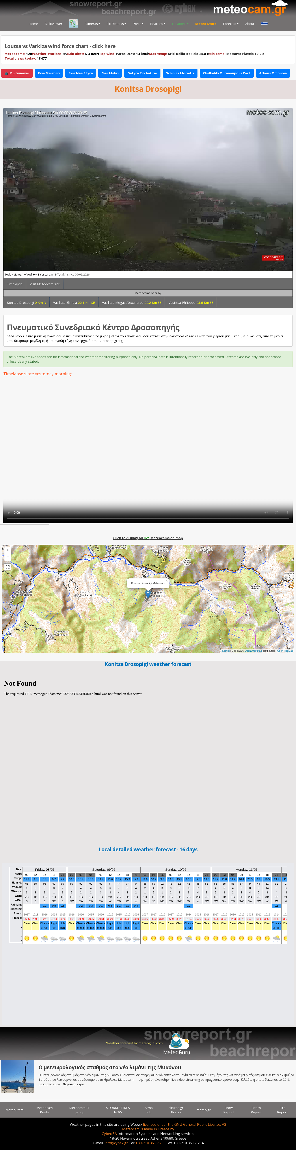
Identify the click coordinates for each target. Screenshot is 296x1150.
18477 (26, 58)
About (249, 23)
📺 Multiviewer (16, 73)
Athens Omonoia (273, 73)
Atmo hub (149, 1109)
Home (33, 23)
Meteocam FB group (79, 1109)
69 (49, 53)
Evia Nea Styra (81, 73)
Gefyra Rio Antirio (142, 73)
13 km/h (124, 53)
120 (18, 53)
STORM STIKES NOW (118, 1109)
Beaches (157, 23)
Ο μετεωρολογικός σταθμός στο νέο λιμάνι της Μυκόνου (110, 1067)
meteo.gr (204, 1110)
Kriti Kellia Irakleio (183, 53)
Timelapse (15, 284)
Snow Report (228, 1109)
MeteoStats (15, 1110)
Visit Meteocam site (45, 284)
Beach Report (256, 1109)
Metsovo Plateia (240, 53)
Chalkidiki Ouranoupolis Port (226, 73)
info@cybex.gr (116, 1143)
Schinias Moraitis (180, 73)
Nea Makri (110, 73)
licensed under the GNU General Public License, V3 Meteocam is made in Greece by (174, 1126)
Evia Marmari (49, 73)
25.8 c (179, 53)
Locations (180, 23)
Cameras (92, 23)
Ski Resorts (116, 23)
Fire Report (282, 1109)
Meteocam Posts (44, 1109)
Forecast (231, 23)
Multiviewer (53, 23)
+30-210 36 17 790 (151, 1143)
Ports (138, 23)
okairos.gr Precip (175, 1109)
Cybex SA (109, 1133)
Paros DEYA (125, 53)
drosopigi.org (112, 340)
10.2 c (236, 53)
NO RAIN (83, 53)
